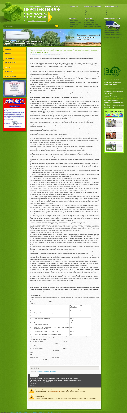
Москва (59, 412)
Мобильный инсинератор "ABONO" (40, 382)
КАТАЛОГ (8, 67)
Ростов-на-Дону (51, 412)
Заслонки (72, 12)
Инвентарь (72, 26)
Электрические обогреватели (93, 26)
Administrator (36, 54)
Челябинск (41, 412)
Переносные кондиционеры (92, 11)
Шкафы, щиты (73, 20)
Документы (46, 371)
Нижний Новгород (15, 412)
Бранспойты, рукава (75, 22)
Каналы (71, 9)
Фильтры (108, 11)
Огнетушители (73, 24)
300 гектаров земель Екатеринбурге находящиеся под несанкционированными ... (55, 378)
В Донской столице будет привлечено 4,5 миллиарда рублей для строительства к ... (55, 380)
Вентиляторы (73, 11)
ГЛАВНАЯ (8, 49)
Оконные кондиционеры (92, 9)
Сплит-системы (89, 12)
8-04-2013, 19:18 (46, 54)
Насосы (108, 9)
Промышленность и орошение (114, 14)
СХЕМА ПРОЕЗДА (10, 76)
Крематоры (39, 371)
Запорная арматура (111, 12)
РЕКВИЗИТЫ (9, 71)
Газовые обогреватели (91, 24)
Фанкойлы (88, 14)
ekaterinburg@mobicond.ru (37, 21)
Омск (30, 412)
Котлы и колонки (89, 20)
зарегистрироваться (56, 391)
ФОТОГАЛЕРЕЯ (10, 58)
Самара (25, 412)
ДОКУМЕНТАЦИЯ (10, 62)
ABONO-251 (33, 385)
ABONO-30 (33, 383)
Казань (35, 412)
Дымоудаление (73, 14)
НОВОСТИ (8, 53)
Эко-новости (53, 371)
